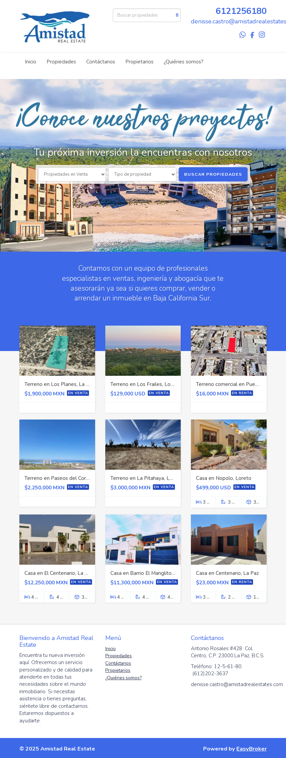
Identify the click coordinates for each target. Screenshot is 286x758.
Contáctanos (100, 61)
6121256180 (241, 11)
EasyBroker (251, 749)
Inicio (30, 61)
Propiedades (61, 61)
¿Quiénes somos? (183, 61)
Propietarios (139, 61)
